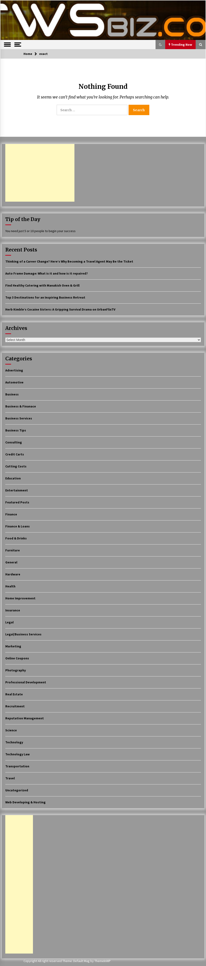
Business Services (18, 418)
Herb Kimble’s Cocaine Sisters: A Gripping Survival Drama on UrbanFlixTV (60, 309)
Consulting (13, 442)
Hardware (12, 574)
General (11, 562)
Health (10, 586)
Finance (11, 514)
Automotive (14, 382)
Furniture (12, 550)
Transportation (17, 766)
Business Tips (15, 430)
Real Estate (14, 694)
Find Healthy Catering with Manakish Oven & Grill (42, 285)
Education (13, 478)
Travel (10, 778)
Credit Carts (14, 454)
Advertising (14, 370)
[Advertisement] (39, 173)
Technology (14, 742)
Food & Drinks (16, 538)
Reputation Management (24, 718)
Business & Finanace (20, 406)
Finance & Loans (17, 526)
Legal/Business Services (23, 634)
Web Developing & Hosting (25, 802)
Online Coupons (17, 658)
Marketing (13, 646)
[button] (160, 44)
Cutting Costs (15, 466)
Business (12, 394)
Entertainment (16, 490)
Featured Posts (17, 502)
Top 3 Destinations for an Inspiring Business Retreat (45, 297)
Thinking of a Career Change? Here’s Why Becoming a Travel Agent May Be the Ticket (69, 261)
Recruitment (15, 706)
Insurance (12, 610)
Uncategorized (16, 790)
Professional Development (25, 682)
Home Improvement (20, 598)
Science (11, 730)
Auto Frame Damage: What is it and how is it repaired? (46, 273)
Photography (15, 670)
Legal (9, 622)
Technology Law (17, 754)
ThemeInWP (102, 961)
